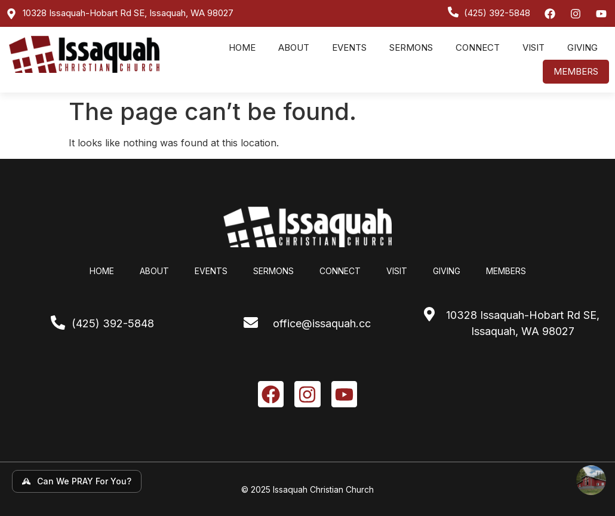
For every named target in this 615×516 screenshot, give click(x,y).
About (293, 47)
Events (349, 47)
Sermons (411, 47)
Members (576, 71)
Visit (533, 47)
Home (242, 47)
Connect (478, 47)
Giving (582, 47)
